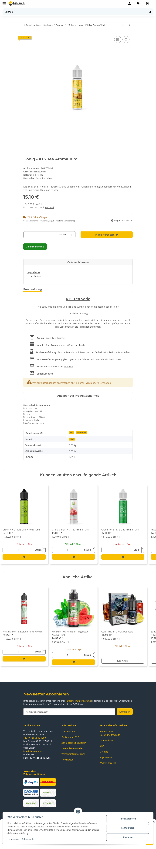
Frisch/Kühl (81, 432)
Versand (49, 207)
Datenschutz (28, 839)
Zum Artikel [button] (123, 660)
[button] (129, 3)
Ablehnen (127, 837)
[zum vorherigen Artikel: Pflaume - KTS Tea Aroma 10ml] (123, 25)
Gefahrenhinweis (35, 246)
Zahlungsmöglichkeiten (73, 742)
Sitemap (104, 751)
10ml (72, 439)
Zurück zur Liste (33, 24)
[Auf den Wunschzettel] (125, 39)
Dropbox (68, 366)
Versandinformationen (73, 753)
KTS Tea (39, 174)
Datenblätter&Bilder (72, 748)
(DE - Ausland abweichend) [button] (63, 220)
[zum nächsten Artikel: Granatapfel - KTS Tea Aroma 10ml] (129, 25)
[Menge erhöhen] (71, 234)
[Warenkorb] (147, 3)
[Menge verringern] (27, 234)
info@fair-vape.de (33, 751)
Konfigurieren (127, 828)
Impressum (13, 839)
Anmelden (124, 711)
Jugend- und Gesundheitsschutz (110, 733)
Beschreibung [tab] (32, 289)
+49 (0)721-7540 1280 (34, 737)
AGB (102, 746)
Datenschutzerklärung (79, 700)
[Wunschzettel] (138, 3)
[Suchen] (75, 11)
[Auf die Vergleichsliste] (117, 39)
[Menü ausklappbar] (4, 2)
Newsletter (67, 759)
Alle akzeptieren (127, 818)
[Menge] (43, 234)
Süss (71, 432)
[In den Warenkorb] (107, 234)
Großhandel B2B (70, 737)
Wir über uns (68, 731)
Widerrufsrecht (108, 762)
